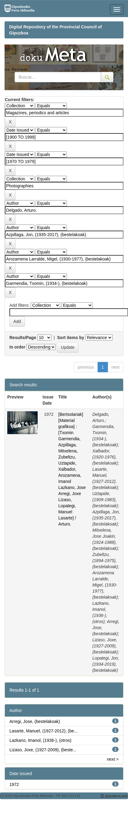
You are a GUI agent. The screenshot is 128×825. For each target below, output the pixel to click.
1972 (14, 784)
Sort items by (70, 337)
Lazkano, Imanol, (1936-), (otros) (40, 740)
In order (17, 347)
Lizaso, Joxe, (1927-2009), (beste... (42, 749)
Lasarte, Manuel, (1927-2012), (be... (43, 730)
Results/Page (22, 337)
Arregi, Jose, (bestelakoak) (34, 721)
